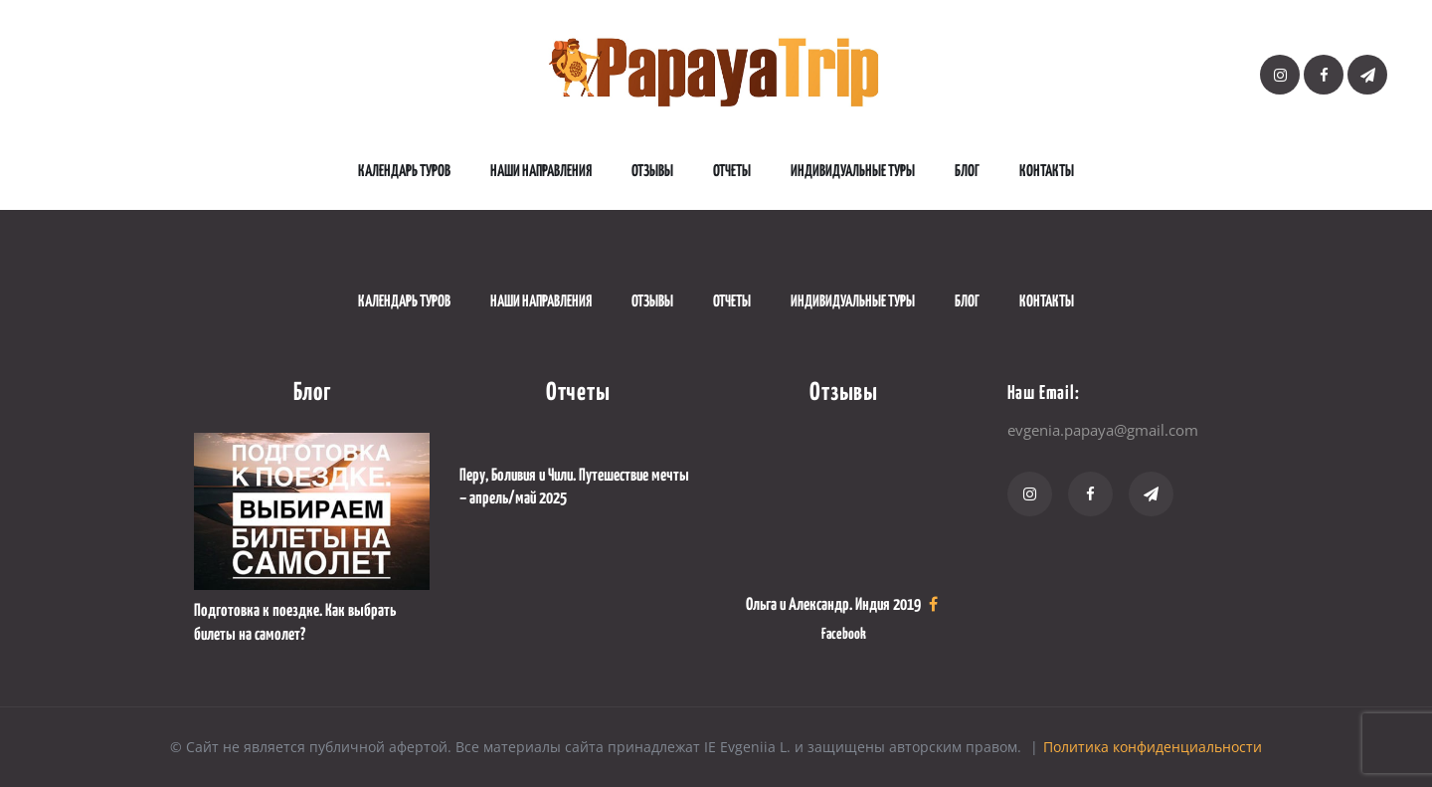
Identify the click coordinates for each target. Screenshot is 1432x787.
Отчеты (732, 171)
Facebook (843, 634)
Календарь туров (404, 171)
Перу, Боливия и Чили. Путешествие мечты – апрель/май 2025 (574, 487)
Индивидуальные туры (853, 171)
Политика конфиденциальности (1152, 746)
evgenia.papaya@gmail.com (1102, 430)
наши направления (541, 171)
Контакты (1046, 171)
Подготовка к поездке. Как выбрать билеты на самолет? (295, 623)
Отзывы (652, 171)
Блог (967, 171)
